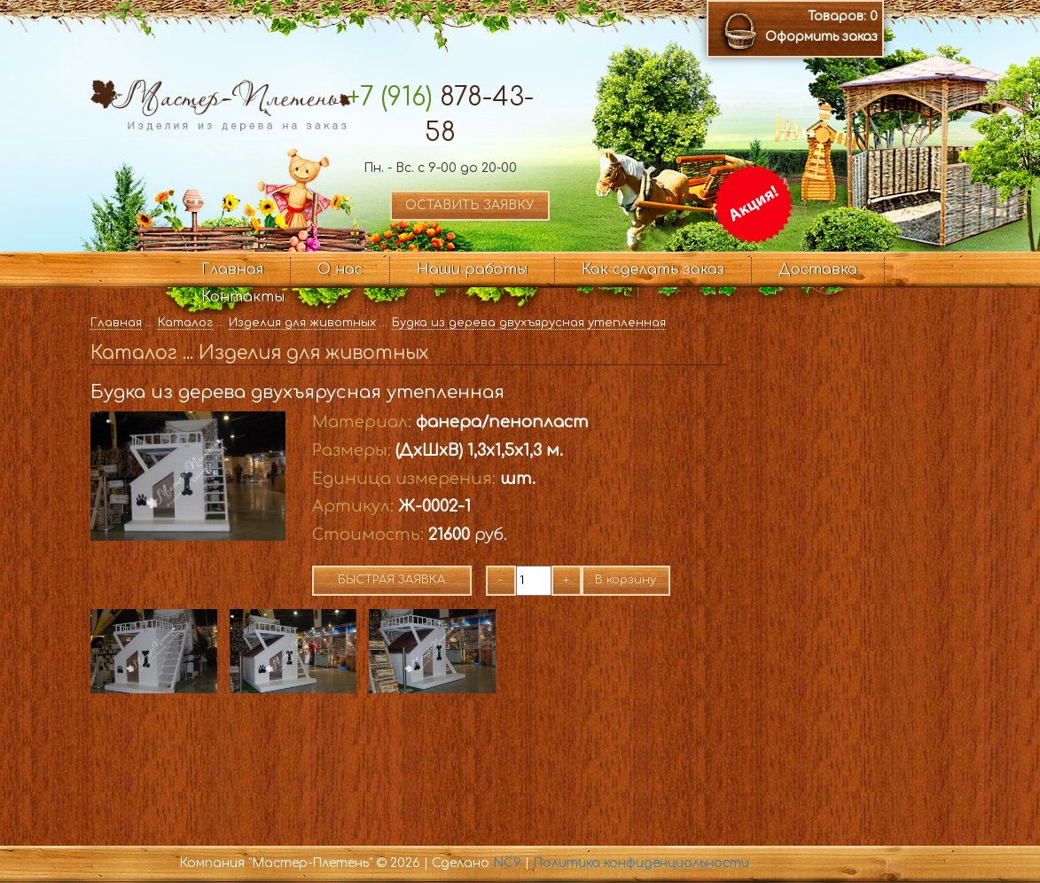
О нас (340, 269)
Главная (232, 269)
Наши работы (472, 269)
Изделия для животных (302, 322)
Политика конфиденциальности (641, 863)
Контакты (243, 297)
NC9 (507, 863)
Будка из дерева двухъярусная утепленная (529, 322)
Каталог (185, 322)
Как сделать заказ (653, 269)
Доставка (817, 269)
